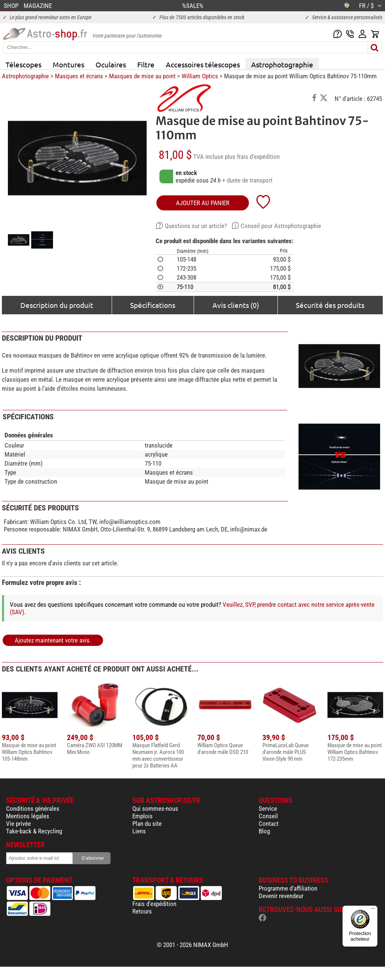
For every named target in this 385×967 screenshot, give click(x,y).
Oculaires (110, 64)
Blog (264, 831)
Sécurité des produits (330, 304)
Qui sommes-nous (155, 808)
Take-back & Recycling (34, 831)
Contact (269, 823)
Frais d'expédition (154, 904)
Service (268, 808)
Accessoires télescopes (203, 64)
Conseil (268, 816)
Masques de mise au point (142, 76)
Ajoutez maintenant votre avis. (53, 640)
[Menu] (372, 910)
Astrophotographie (282, 64)
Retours (142, 911)
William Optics (200, 76)
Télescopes (23, 64)
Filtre (146, 64)
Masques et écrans (79, 76)
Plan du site (147, 823)
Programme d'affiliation (288, 888)
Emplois (142, 816)
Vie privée (18, 823)
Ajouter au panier (202, 203)
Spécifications (152, 304)
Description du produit (56, 304)
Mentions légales (27, 816)
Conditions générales (32, 808)
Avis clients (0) (235, 304)
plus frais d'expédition (252, 156)
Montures (68, 64)
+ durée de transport (247, 180)
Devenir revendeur (281, 896)
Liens (139, 831)
